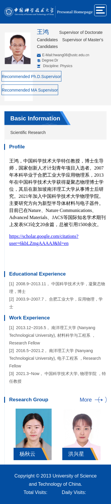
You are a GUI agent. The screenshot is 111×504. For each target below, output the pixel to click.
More (86, 400)
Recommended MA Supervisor (30, 90)
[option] (33, 434)
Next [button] (104, 433)
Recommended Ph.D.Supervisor (31, 76)
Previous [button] (12, 433)
